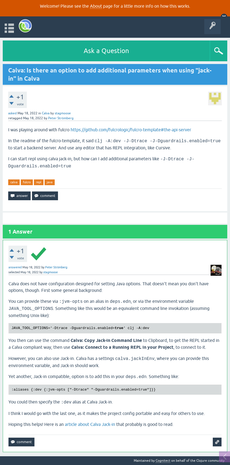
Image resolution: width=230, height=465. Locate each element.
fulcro (27, 182)
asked (12, 113)
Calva (46, 113)
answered (15, 267)
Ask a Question (106, 50)
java (50, 182)
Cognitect (163, 461)
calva (14, 182)
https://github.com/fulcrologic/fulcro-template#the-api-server (131, 129)
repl (38, 182)
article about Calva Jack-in (90, 424)
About (96, 6)
